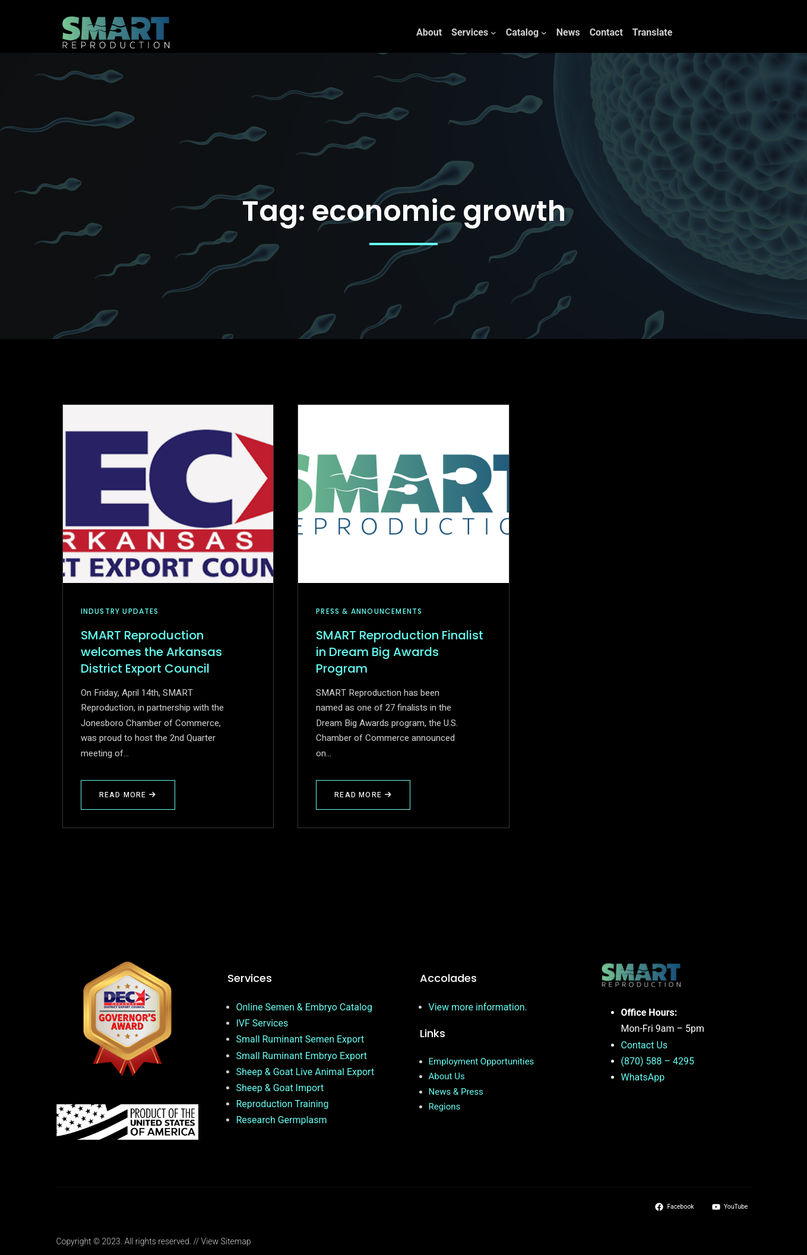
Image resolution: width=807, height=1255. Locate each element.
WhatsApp (643, 1077)
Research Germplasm (281, 1120)
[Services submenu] (493, 33)
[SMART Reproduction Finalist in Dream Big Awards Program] (403, 494)
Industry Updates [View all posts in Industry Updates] (120, 611)
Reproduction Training (282, 1104)
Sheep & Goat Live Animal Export (305, 1071)
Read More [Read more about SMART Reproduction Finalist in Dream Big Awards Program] (365, 800)
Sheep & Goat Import (280, 1088)
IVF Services (262, 1023)
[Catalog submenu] (544, 33)
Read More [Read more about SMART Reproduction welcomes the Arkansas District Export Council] (130, 800)
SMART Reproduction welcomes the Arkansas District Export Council (151, 652)
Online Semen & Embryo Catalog (304, 1007)
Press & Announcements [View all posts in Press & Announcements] (369, 611)
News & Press (456, 1091)
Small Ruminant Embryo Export (302, 1055)
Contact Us (644, 1045)
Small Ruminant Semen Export (300, 1039)
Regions (445, 1106)
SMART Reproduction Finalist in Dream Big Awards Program (399, 652)
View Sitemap (226, 1241)
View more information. (478, 1007)
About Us (447, 1076)
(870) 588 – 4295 (657, 1061)
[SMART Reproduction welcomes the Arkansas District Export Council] (168, 494)
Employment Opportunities (481, 1061)
